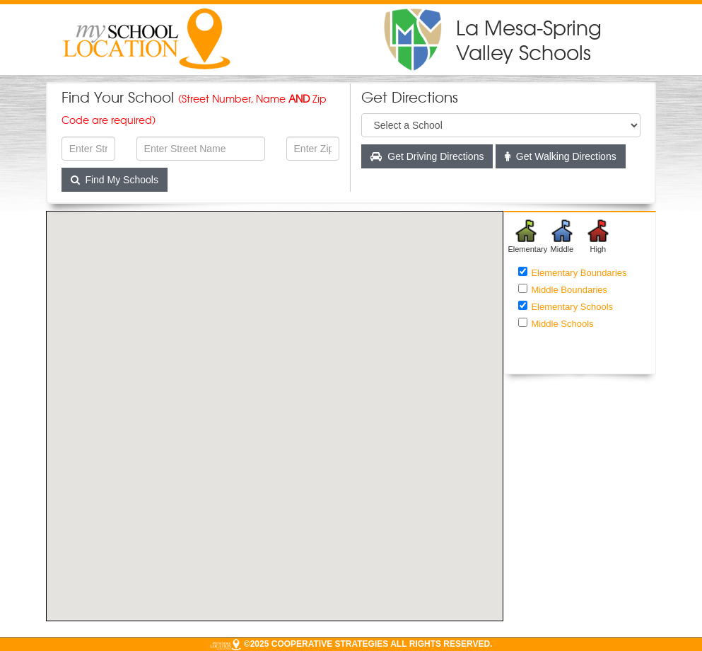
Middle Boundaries (569, 289)
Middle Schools (562, 323)
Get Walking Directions (560, 156)
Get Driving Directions (427, 156)
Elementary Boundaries (578, 272)
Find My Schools (114, 179)
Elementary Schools (572, 306)
